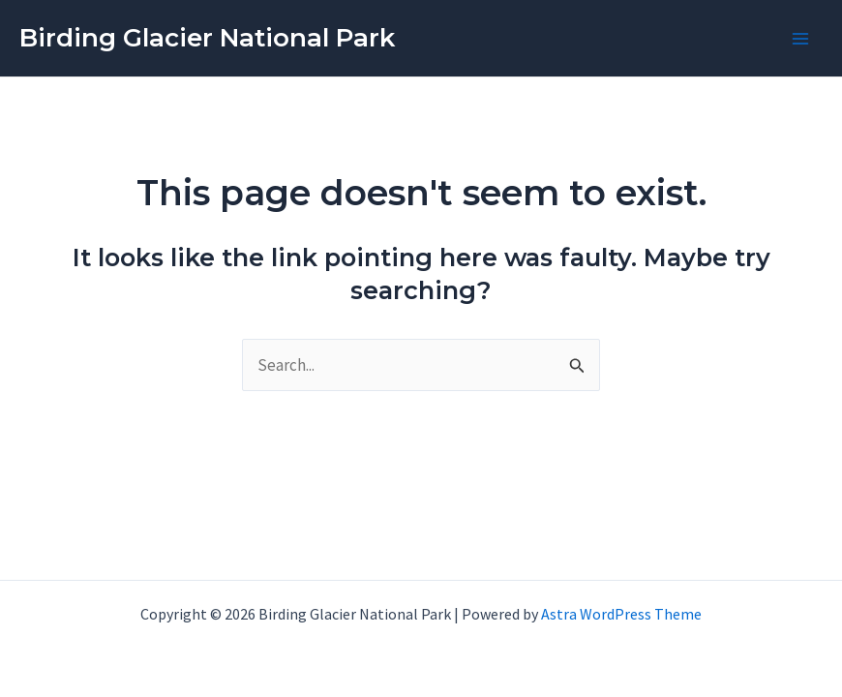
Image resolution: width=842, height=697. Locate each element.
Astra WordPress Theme (621, 613)
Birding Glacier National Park (207, 37)
